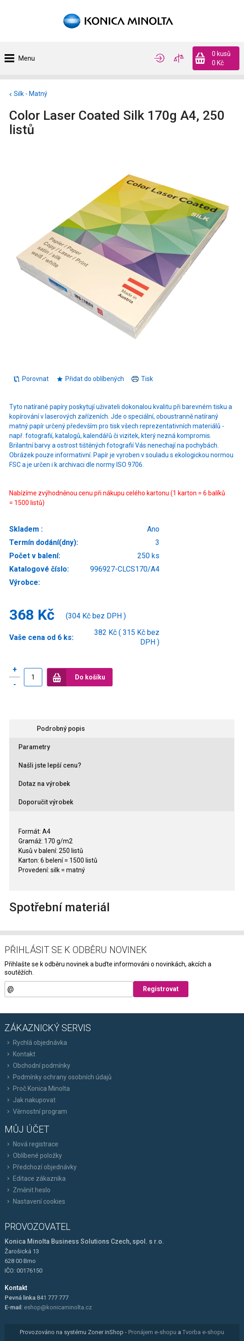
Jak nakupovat (30, 1100)
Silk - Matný (30, 93)
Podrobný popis (61, 728)
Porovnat (31, 378)
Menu (26, 58)
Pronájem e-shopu (152, 1332)
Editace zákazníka (35, 1178)
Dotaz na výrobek (44, 783)
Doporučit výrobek (45, 802)
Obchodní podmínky (37, 1065)
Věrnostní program (36, 1111)
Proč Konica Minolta (37, 1088)
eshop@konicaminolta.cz (58, 1307)
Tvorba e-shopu (203, 1332)
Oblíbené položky (33, 1155)
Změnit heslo (28, 1190)
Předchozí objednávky (41, 1167)
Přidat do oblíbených (90, 378)
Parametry (34, 747)
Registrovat (161, 989)
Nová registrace (31, 1144)
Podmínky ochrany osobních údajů (58, 1077)
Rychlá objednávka (36, 1042)
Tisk (142, 378)
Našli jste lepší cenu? (49, 765)
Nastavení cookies (35, 1201)
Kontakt (20, 1054)
